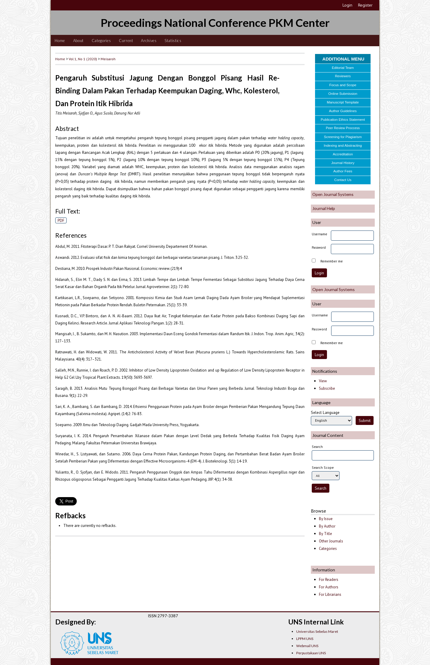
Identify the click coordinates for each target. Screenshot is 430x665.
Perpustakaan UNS (311, 653)
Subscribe (327, 388)
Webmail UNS (307, 646)
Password (319, 247)
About (78, 40)
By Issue (326, 518)
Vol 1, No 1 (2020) (83, 58)
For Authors (328, 587)
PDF (61, 220)
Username (319, 234)
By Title (325, 533)
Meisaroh (108, 58)
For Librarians (330, 594)
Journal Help (323, 208)
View (323, 380)
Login (347, 5)
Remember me (331, 261)
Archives (148, 40)
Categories (101, 40)
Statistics (173, 40)
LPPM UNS (304, 638)
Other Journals (331, 541)
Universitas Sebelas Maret (317, 631)
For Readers (328, 579)
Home (60, 40)
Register (365, 5)
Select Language (325, 412)
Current (126, 40)
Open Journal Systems (333, 194)
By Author (327, 526)
